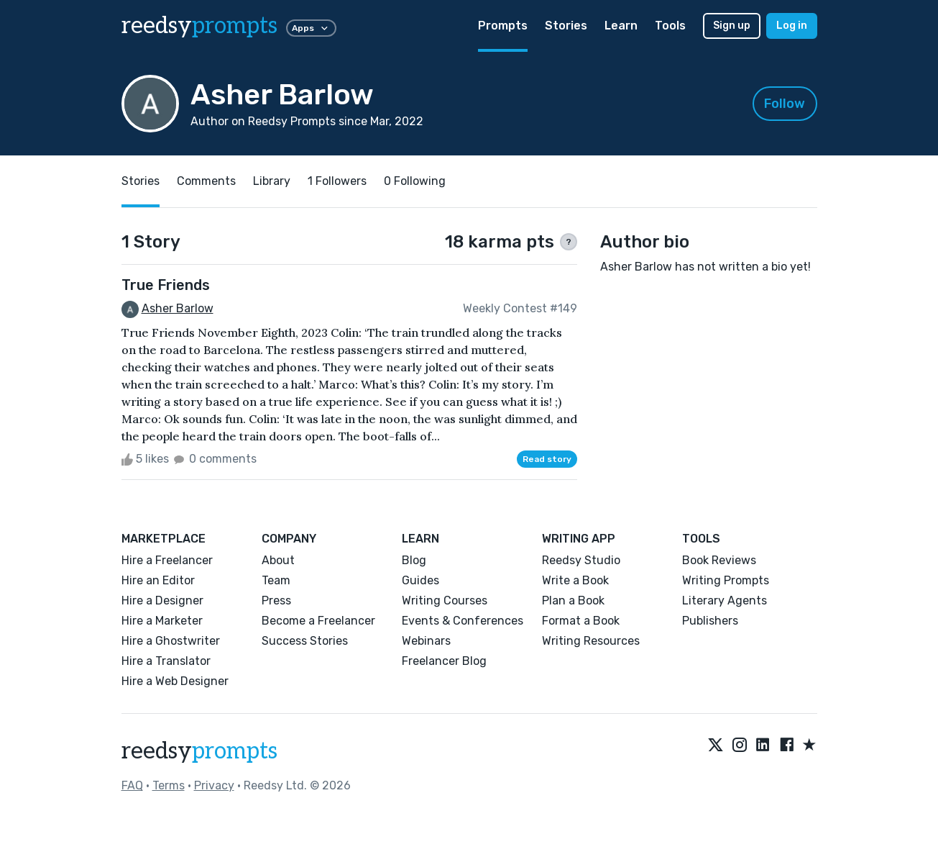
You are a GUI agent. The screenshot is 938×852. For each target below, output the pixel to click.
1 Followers (337, 181)
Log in (791, 25)
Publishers (710, 620)
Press (276, 600)
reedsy (199, 751)
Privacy (214, 785)
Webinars (426, 641)
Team (276, 580)
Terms (168, 785)
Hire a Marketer (162, 620)
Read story (547, 459)
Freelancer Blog (444, 661)
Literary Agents (724, 600)
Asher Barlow (177, 308)
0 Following (415, 181)
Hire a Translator (166, 661)
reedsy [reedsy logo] (199, 26)
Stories (566, 25)
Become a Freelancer (318, 620)
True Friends (165, 285)
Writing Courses (444, 600)
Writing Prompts (725, 580)
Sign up (731, 25)
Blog (414, 560)
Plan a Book (573, 600)
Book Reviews (719, 560)
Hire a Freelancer (167, 560)
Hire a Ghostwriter (170, 641)
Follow (784, 104)
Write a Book (575, 580)
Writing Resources (591, 641)
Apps (311, 28)
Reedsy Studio (581, 560)
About (278, 560)
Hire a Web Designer (175, 681)
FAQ (132, 785)
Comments (206, 181)
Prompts (503, 25)
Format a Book (581, 620)
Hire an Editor (158, 580)
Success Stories (305, 641)
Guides (420, 580)
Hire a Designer (162, 600)
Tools (670, 25)
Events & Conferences (462, 620)
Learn (621, 25)
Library (271, 181)
